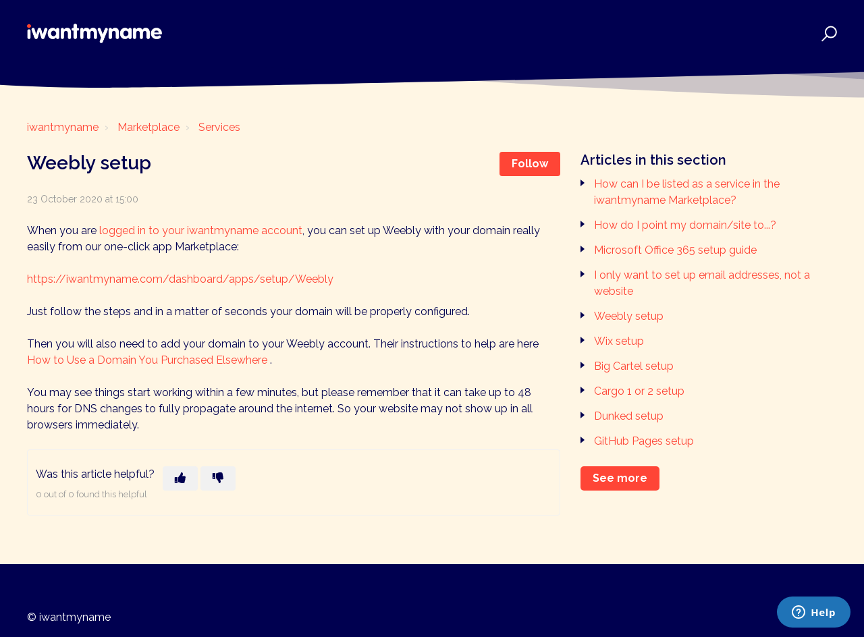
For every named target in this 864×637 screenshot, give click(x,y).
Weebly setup (629, 316)
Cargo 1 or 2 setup (639, 391)
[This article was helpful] (180, 478)
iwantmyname (63, 127)
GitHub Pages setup (644, 441)
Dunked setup (629, 416)
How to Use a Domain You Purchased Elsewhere (148, 360)
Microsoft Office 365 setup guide (675, 250)
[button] (827, 33)
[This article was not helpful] (218, 478)
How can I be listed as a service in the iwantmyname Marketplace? (687, 191)
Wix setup (619, 341)
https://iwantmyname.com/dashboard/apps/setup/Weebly (180, 279)
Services (219, 127)
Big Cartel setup (634, 366)
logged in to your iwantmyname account (200, 230)
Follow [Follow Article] (530, 163)
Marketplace (148, 127)
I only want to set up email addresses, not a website (702, 283)
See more (620, 478)
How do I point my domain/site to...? (685, 225)
